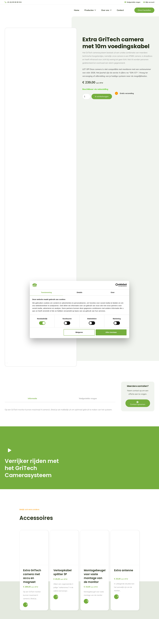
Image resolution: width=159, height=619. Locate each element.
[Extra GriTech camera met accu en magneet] (34, 523)
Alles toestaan (111, 332)
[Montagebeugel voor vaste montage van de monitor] (94, 523)
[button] (95, 10)
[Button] (9, 426)
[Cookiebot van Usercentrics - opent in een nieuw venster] (117, 285)
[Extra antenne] (125, 523)
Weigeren (79, 332)
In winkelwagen (102, 96)
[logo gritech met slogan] (11, 10)
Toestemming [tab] (46, 292)
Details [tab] (79, 292)
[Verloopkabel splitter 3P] (64, 523)
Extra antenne (123, 546)
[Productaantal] (86, 96)
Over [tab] (113, 292)
